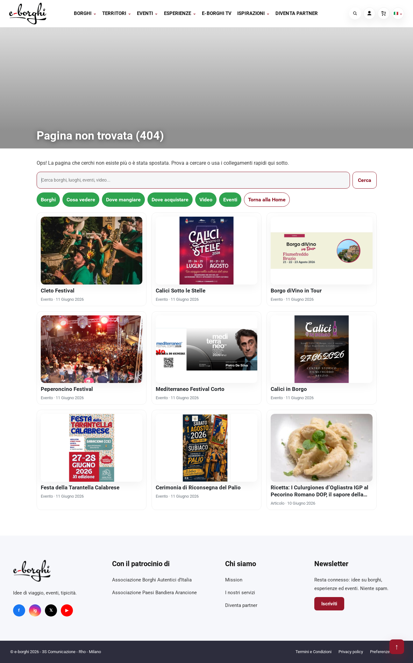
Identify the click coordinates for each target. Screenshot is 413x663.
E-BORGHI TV (216, 13)
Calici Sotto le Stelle (180, 290)
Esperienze (180, 13)
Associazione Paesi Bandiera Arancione (154, 592)
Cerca (364, 180)
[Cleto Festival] (91, 250)
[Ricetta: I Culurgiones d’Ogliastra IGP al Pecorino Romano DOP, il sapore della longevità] (321, 447)
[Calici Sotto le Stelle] (206, 250)
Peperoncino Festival (67, 389)
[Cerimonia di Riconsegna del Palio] (206, 447)
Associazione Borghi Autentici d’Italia (152, 580)
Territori (116, 13)
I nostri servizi (240, 592)
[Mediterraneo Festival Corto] (206, 349)
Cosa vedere (81, 200)
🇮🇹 (398, 13)
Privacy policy (350, 651)
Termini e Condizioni (313, 651)
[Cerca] (355, 13)
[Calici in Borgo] (321, 349)
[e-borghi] (27, 14)
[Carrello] (384, 13)
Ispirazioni (253, 13)
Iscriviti (329, 604)
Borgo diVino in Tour (296, 290)
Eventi (147, 13)
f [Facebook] (19, 610)
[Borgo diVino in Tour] (321, 250)
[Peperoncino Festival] (91, 349)
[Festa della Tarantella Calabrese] (91, 447)
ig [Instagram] (35, 610)
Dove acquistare (170, 200)
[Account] (369, 13)
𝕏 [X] (51, 610)
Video (205, 200)
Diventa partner (296, 13)
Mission (233, 580)
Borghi (85, 13)
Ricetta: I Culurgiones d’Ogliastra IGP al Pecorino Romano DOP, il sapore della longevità (319, 494)
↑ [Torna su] (397, 646)
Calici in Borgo (289, 389)
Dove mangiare (123, 200)
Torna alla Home (267, 200)
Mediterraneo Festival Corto (190, 389)
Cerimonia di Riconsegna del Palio (198, 487)
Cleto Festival (58, 290)
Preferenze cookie (386, 651)
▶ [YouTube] (66, 610)
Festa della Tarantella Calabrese (80, 487)
